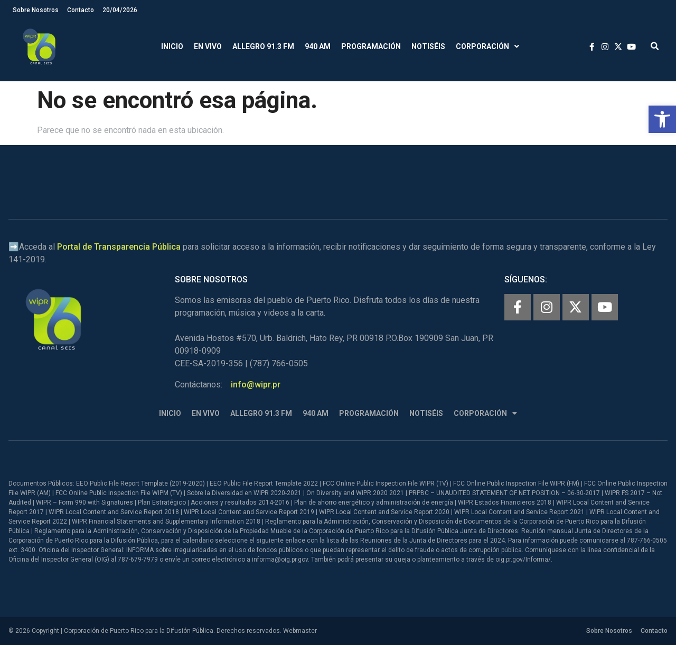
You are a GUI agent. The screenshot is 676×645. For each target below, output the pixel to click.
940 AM (318, 46)
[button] (662, 119)
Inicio (172, 46)
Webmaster (300, 630)
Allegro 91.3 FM (263, 46)
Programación (371, 46)
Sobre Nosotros (36, 10)
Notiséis (428, 46)
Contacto (80, 10)
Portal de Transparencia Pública (119, 247)
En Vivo (208, 46)
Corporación (487, 46)
